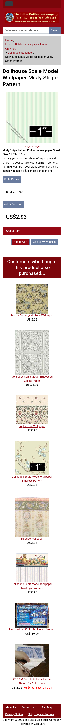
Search (55, 30)
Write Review (12, 179)
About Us (10, 707)
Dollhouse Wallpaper (20, 52)
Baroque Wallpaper (31, 538)
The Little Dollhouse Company (43, 719)
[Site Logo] (32, 17)
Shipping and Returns (41, 714)
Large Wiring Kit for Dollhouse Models (32, 629)
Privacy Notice (14, 714)
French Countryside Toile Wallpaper (32, 315)
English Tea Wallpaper (32, 426)
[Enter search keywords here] (26, 30)
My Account (29, 707)
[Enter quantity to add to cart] (9, 242)
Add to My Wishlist (44, 241)
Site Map (47, 707)
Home (9, 40)
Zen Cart (39, 723)
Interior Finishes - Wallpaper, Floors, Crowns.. (26, 46)
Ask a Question (13, 204)
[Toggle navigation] (9, 3)
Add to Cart (20, 241)
